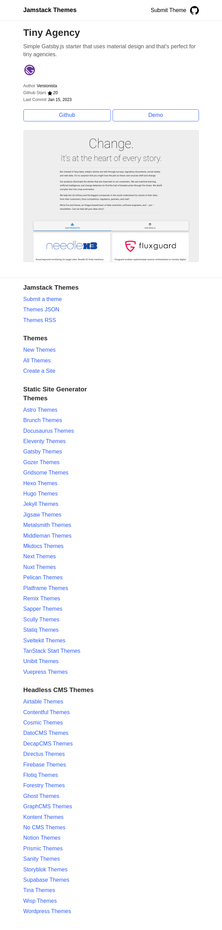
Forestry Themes (44, 785)
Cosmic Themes (43, 723)
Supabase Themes (46, 880)
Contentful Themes (46, 712)
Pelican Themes (43, 577)
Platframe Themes (45, 588)
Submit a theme (42, 299)
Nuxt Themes (39, 567)
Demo (155, 115)
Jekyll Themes (41, 504)
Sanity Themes (41, 859)
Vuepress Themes (45, 672)
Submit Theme (169, 10)
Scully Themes (41, 619)
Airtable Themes (43, 701)
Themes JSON (41, 309)
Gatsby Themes (42, 451)
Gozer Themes (41, 462)
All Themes (37, 360)
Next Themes (39, 556)
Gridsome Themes (45, 473)
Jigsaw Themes (42, 515)
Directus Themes (44, 754)
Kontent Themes (43, 817)
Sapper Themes (43, 609)
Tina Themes (39, 890)
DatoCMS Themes (45, 733)
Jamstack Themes (50, 10)
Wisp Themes (40, 901)
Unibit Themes (41, 661)
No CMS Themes (44, 827)
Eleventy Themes (44, 441)
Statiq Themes (41, 630)
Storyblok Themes (45, 869)
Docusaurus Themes (48, 431)
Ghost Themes (41, 796)
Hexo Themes (40, 483)
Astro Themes (40, 410)
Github (67, 115)
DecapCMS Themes (48, 744)
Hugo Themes (40, 494)
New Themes (39, 350)
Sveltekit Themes (44, 640)
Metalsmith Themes (47, 525)
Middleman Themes (47, 536)
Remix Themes (41, 598)
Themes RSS (39, 320)
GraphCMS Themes (47, 806)
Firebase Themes (44, 765)
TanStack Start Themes (52, 651)
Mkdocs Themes (43, 546)
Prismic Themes (43, 848)
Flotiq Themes (40, 775)
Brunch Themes (42, 420)
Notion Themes (42, 838)
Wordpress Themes (47, 911)
